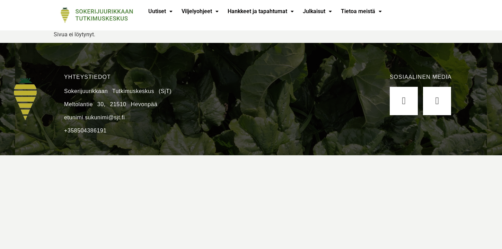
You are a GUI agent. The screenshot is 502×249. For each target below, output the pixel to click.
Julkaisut (317, 11)
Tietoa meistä (361, 11)
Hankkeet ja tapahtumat (261, 11)
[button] (160, 11)
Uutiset (160, 11)
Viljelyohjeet (200, 11)
